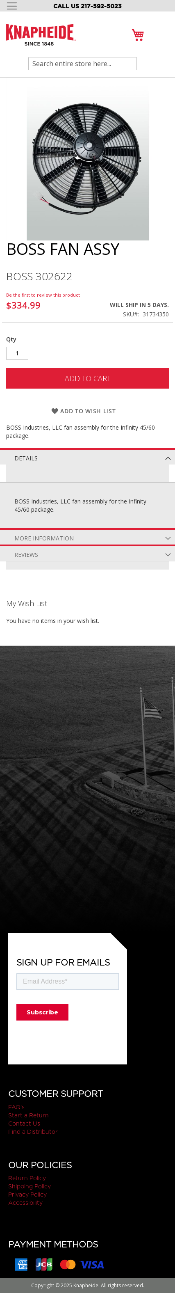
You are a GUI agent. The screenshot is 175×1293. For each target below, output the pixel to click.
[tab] (87, 456)
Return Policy (27, 1178)
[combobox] (82, 63)
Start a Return (28, 1115)
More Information (44, 538)
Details (26, 458)
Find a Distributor (33, 1131)
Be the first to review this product (43, 295)
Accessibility (25, 1202)
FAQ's (16, 1107)
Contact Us (24, 1123)
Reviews (26, 554)
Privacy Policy (27, 1194)
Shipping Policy (29, 1186)
